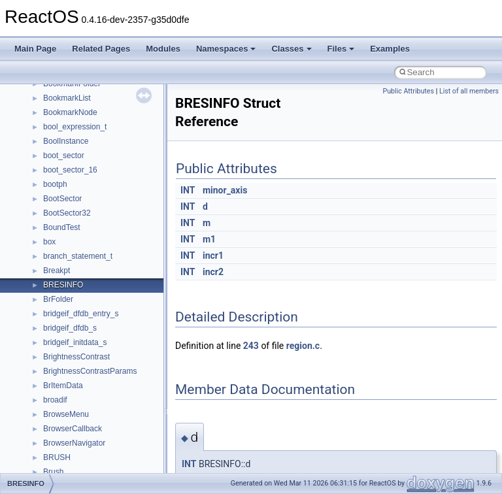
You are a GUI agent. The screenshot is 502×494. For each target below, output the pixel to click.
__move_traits (67, 375)
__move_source (71, 360)
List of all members (469, 91)
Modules (163, 49)
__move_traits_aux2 (78, 403)
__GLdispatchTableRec (83, 87)
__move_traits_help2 (79, 447)
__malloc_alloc (69, 274)
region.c (303, 345)
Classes (291, 49)
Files (341, 49)
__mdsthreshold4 (73, 303)
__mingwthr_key (71, 332)
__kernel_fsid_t (69, 173)
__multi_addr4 (68, 461)
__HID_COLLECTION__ (86, 116)
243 (251, 345)
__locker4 (60, 260)
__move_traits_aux (76, 389)
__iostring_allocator (77, 145)
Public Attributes (408, 91)
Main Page (35, 49)
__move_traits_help (77, 418)
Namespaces (226, 49)
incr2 (213, 272)
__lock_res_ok (68, 231)
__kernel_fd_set (71, 159)
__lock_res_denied (76, 217)
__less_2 (59, 202)
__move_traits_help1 (79, 432)
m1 (209, 239)
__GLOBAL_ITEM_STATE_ (91, 102)
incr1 (213, 255)
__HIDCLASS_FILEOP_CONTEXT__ (108, 130)
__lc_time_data (69, 188)
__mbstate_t (64, 288)
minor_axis (225, 190)
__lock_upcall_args (76, 245)
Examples (390, 49)
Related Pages (101, 49)
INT (187, 190)
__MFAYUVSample (76, 317)
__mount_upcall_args (80, 346)
